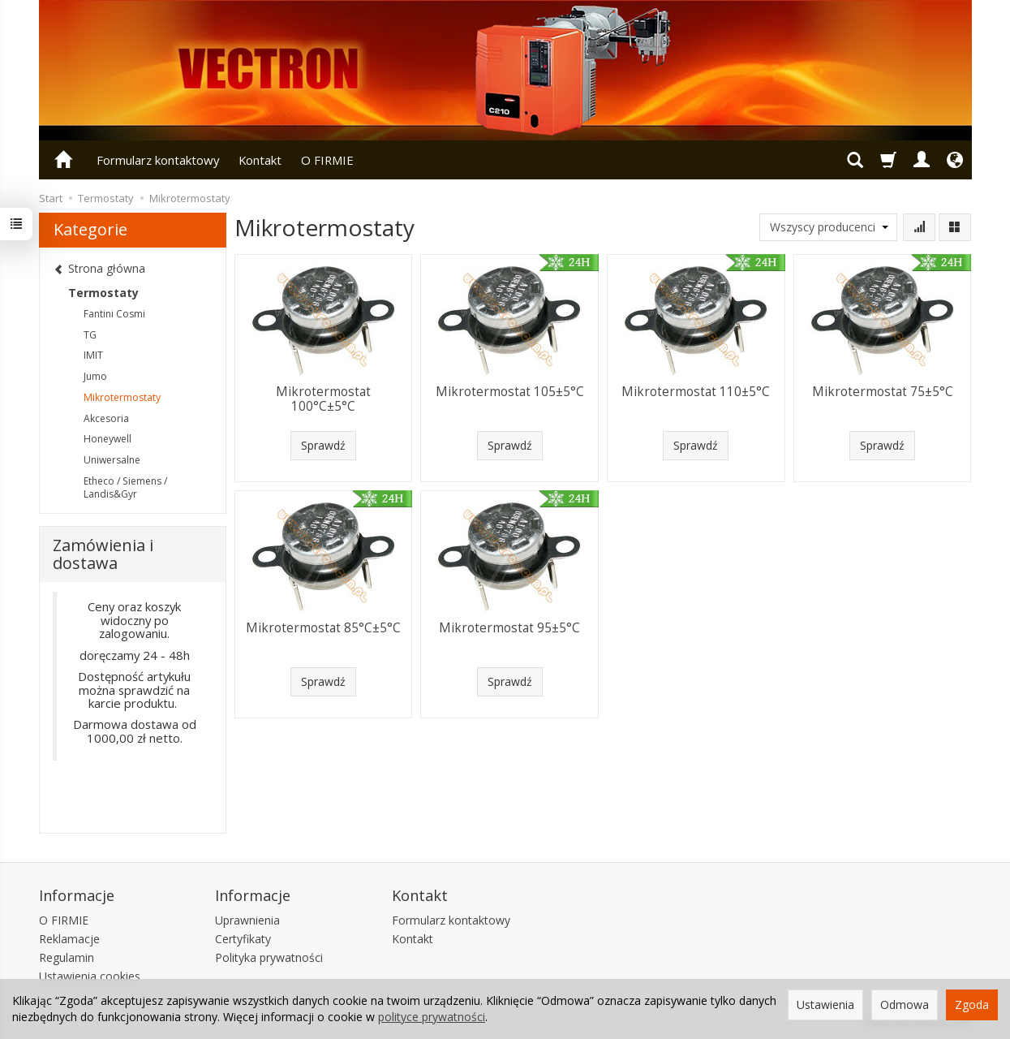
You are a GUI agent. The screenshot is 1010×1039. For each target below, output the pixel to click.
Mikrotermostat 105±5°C (510, 391)
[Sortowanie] (919, 227)
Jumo (95, 376)
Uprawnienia (247, 920)
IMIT (93, 355)
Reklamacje (69, 938)
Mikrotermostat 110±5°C (695, 391)
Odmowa (904, 1004)
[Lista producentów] (828, 227)
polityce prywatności (431, 1016)
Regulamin (66, 957)
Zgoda (972, 1004)
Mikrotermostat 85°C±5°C (323, 627)
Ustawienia (825, 1004)
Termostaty (103, 292)
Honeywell (107, 439)
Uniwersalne (112, 460)
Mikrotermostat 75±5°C (882, 391)
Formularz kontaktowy (158, 160)
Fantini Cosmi (114, 314)
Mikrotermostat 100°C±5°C (323, 399)
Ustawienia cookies (89, 976)
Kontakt (260, 160)
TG (90, 335)
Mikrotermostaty (122, 397)
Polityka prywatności (269, 957)
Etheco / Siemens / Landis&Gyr (125, 487)
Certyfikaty (243, 938)
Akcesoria (106, 418)
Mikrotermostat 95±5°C (509, 627)
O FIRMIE (327, 160)
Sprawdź (323, 445)
